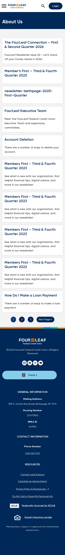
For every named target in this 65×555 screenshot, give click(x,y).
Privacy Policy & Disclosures (32, 489)
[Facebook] (24, 363)
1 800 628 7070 (32, 453)
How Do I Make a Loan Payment (30, 295)
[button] (43, 6)
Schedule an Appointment (32, 481)
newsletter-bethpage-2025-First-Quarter (28, 93)
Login (55, 6)
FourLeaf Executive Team (25, 111)
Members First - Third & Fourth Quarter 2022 (30, 264)
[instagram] (35, 363)
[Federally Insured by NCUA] (32, 506)
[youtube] (40, 363)
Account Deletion (19, 139)
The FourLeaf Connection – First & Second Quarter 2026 (31, 44)
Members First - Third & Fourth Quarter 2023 (30, 166)
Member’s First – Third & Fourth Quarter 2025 (30, 73)
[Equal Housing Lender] (32, 517)
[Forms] (29, 375)
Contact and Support (33, 474)
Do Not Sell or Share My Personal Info (32, 496)
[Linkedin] (29, 363)
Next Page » (45, 319)
